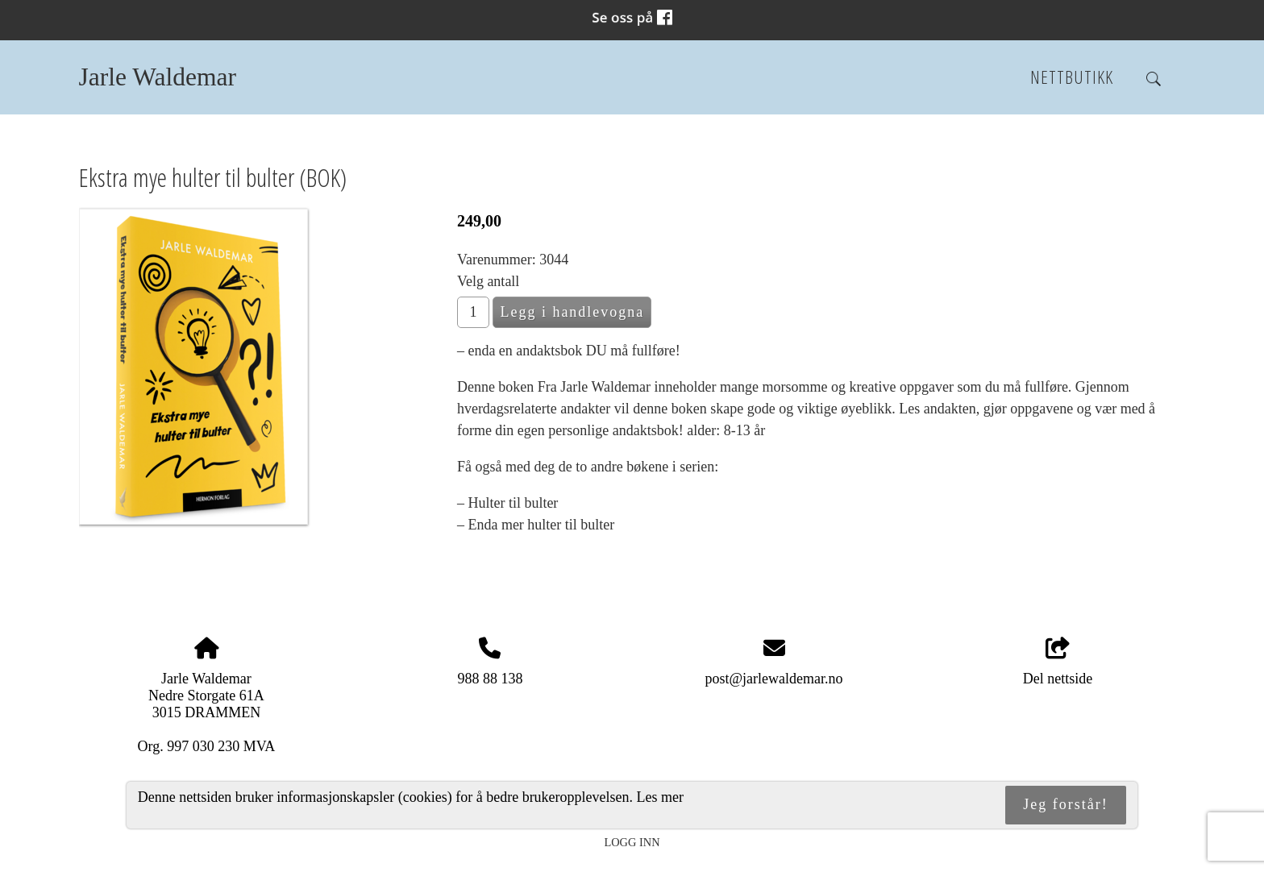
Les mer (660, 797)
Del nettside (1057, 662)
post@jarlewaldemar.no (774, 679)
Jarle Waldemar (157, 77)
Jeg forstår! (1065, 804)
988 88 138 (489, 679)
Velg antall (488, 281)
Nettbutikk (1071, 76)
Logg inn (631, 842)
